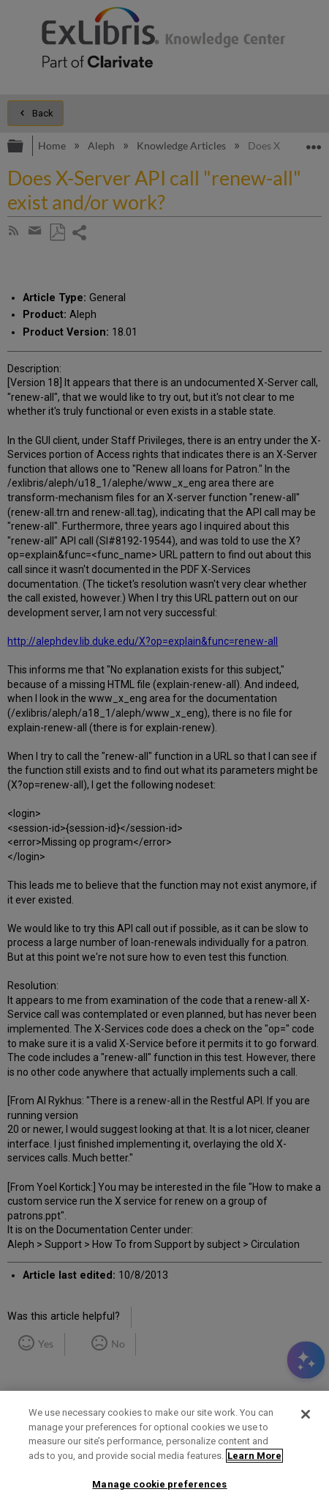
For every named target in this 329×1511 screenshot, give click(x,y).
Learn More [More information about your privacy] (254, 1455)
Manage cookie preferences (159, 1484)
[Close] (306, 1414)
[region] (164, 1451)
